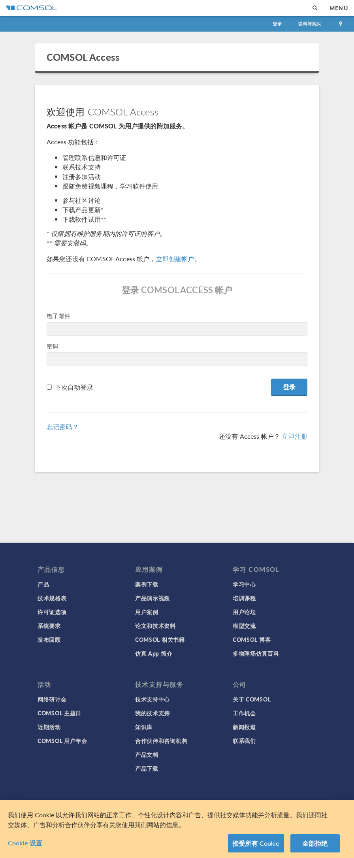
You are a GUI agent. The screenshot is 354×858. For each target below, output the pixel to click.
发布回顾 (49, 639)
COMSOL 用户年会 (62, 741)
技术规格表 (52, 598)
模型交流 (244, 626)
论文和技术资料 (155, 626)
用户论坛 (244, 612)
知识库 (144, 727)
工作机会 (244, 713)
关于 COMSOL (252, 699)
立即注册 (294, 436)
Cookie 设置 (25, 845)
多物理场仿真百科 (256, 653)
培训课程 (244, 598)
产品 (43, 584)
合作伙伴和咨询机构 (161, 741)
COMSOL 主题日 (59, 713)
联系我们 (244, 741)
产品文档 (146, 754)
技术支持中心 (152, 699)
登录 (277, 23)
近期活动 (49, 727)
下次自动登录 (74, 387)
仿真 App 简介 (153, 653)
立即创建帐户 (175, 258)
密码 (52, 346)
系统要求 (49, 626)
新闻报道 (244, 727)
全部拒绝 (315, 846)
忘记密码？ (63, 426)
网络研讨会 (52, 699)
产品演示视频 (152, 598)
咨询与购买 (309, 23)
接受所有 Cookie (256, 846)
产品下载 (146, 768)
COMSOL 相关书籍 (160, 639)
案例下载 (146, 584)
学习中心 (244, 584)
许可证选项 (52, 612)
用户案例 (146, 612)
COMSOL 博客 (252, 639)
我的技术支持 (152, 713)
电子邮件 (59, 315)
